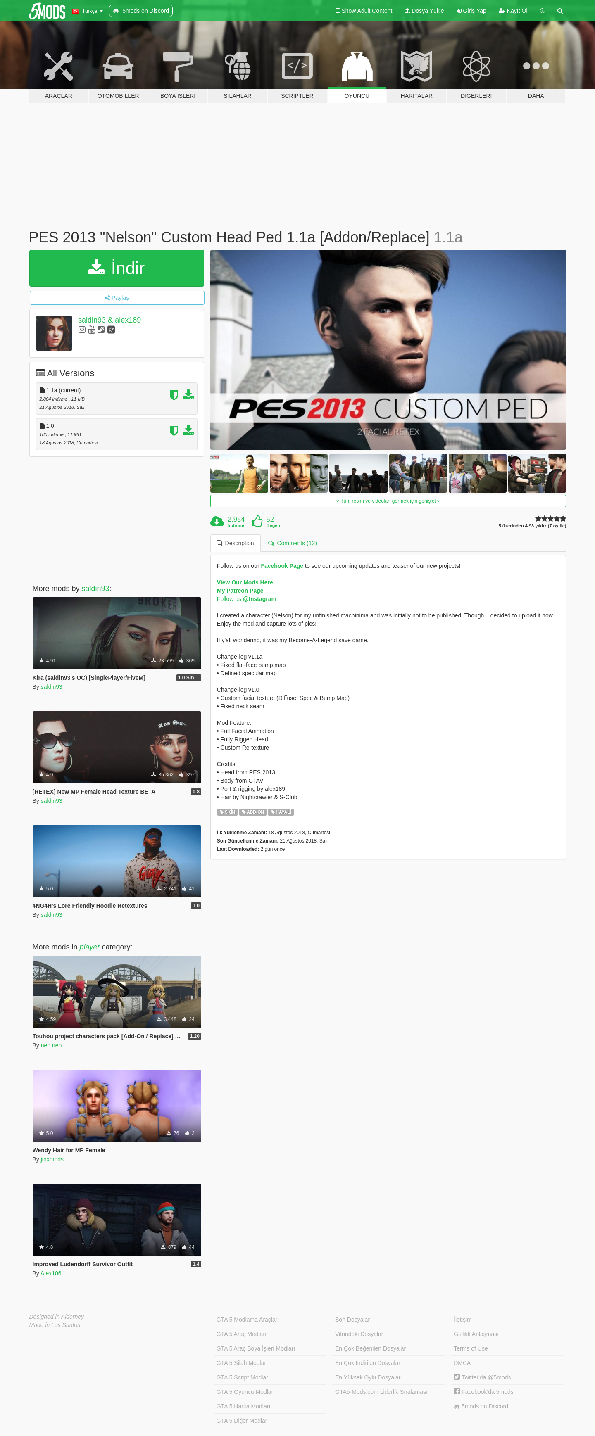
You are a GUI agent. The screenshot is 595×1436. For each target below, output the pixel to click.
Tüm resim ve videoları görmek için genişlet (388, 501)
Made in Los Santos (55, 1325)
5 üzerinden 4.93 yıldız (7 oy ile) (532, 526)
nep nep (51, 1045)
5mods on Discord (481, 1406)
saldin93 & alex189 (109, 320)
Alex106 (51, 1273)
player (90, 947)
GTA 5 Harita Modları (243, 1406)
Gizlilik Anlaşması (476, 1334)
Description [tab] (235, 543)
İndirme (236, 525)
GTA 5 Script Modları (243, 1377)
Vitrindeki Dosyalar (359, 1334)
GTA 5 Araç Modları (242, 1334)
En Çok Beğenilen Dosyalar (370, 1348)
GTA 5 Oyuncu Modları (246, 1392)
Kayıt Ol (513, 10)
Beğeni (274, 525)
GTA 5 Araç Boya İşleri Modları (256, 1348)
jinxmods (52, 1159)
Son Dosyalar (352, 1319)
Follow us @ (246, 599)
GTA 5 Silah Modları (242, 1363)
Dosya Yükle (424, 10)
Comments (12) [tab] (292, 543)
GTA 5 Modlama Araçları (248, 1319)
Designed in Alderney (56, 1316)
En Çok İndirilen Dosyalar (367, 1363)
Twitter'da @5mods (482, 1377)
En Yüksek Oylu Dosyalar (367, 1377)
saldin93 (95, 588)
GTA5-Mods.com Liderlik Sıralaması (381, 1392)
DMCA (462, 1363)
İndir (116, 268)
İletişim (463, 1319)
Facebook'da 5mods (484, 1392)
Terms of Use (471, 1348)
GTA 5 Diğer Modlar (242, 1420)
